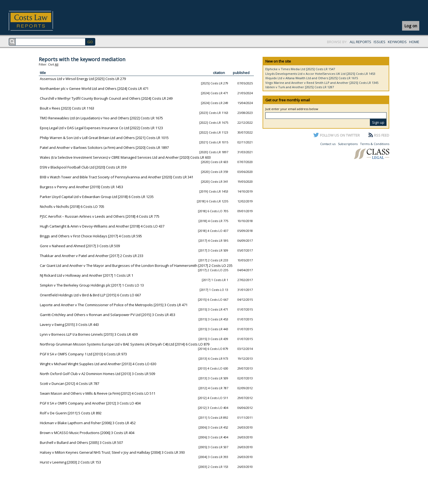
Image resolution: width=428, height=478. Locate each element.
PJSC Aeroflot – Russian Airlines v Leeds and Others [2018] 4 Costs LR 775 (99, 216)
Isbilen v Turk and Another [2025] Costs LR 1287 (299, 87)
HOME (414, 41)
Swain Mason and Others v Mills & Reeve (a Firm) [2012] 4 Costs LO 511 (97, 393)
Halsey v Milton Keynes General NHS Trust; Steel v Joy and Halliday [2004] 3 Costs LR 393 (112, 452)
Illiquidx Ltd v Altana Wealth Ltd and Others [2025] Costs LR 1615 (311, 78)
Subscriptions (348, 144)
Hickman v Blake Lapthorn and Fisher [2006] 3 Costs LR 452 (88, 422)
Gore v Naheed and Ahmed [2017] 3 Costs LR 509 (80, 245)
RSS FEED (381, 135)
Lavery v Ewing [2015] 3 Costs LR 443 (69, 324)
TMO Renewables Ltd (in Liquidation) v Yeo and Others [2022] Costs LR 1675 (101, 118)
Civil (51, 64)
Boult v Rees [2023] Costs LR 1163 (67, 108)
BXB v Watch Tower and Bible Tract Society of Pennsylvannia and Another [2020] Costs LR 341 (116, 177)
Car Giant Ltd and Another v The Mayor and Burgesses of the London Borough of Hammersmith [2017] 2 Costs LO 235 (136, 265)
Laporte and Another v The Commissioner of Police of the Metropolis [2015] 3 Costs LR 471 (114, 304)
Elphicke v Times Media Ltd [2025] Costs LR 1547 (300, 69)
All (56, 64)
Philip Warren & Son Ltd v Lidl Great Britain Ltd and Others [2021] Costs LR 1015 (104, 137)
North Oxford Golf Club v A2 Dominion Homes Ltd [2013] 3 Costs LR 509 (97, 373)
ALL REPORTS (360, 41)
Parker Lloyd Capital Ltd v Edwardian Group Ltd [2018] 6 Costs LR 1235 (97, 196)
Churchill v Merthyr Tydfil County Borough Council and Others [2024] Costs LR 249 (106, 98)
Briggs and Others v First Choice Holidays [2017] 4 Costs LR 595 (91, 236)
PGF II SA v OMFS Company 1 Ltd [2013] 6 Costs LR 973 (83, 354)
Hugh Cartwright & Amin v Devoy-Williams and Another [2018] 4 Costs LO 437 (102, 226)
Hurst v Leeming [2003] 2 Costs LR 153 (70, 462)
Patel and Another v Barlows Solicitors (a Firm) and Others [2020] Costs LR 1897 (104, 147)
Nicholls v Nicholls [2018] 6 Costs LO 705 (72, 206)
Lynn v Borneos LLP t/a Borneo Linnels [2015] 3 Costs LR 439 (89, 334)
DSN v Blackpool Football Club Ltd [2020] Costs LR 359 (83, 167)
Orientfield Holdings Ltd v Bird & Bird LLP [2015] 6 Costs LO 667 (90, 295)
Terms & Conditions (374, 144)
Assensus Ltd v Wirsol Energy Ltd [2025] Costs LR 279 (83, 78)
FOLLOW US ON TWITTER (340, 135)
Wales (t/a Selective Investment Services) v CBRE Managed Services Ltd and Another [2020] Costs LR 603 (125, 157)
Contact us (327, 144)
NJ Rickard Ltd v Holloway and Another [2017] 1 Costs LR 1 (86, 275)
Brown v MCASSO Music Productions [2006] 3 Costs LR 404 (87, 432)
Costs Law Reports (37, 21)
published (241, 72)
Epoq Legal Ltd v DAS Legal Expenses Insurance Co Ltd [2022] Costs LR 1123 (101, 127)
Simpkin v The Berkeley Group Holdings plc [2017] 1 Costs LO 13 (92, 285)
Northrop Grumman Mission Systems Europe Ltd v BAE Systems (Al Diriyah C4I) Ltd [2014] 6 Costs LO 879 (124, 344)
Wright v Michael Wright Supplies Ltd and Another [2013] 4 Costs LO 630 (98, 363)
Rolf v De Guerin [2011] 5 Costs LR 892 (71, 413)
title (43, 72)
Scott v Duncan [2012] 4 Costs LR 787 (69, 383)
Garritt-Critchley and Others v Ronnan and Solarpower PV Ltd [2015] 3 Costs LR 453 (107, 314)
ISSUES (379, 41)
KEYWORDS (397, 41)
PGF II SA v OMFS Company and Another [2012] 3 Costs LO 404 (90, 403)
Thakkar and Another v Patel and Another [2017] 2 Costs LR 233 (91, 255)
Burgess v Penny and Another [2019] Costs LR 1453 (81, 186)
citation (219, 72)
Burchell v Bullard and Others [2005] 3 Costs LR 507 (81, 442)
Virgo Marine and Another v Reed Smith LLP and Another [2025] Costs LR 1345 (321, 83)
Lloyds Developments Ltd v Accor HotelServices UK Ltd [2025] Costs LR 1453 (320, 74)
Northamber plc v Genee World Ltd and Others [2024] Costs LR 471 (94, 88)
